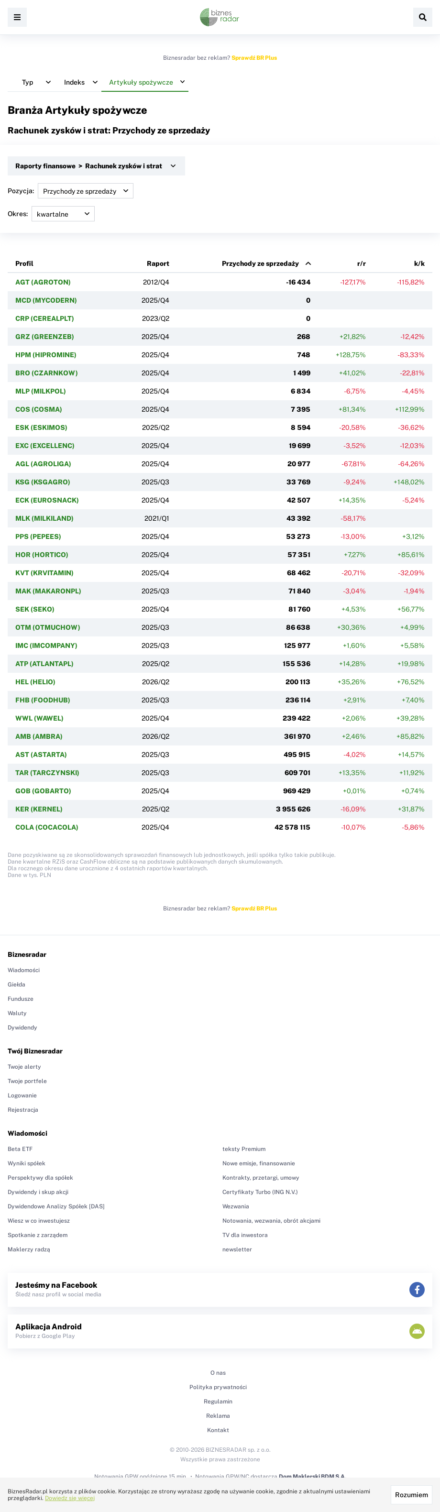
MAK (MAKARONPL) (48, 591)
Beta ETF (20, 1149)
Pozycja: (70, 190)
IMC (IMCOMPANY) (46, 645)
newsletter (237, 1249)
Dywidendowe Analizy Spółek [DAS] (56, 1206)
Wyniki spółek (26, 1163)
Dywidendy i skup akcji (38, 1192)
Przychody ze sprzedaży (260, 263)
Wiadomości (24, 970)
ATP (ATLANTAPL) (44, 664)
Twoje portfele (27, 1081)
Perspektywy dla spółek (40, 1177)
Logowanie (22, 1095)
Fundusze (20, 999)
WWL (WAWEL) (39, 718)
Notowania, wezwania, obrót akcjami (271, 1220)
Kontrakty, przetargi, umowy (260, 1177)
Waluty (17, 1013)
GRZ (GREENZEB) (44, 336)
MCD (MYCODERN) (46, 300)
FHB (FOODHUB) (42, 700)
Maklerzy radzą (29, 1249)
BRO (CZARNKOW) (46, 373)
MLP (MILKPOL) (40, 391)
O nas (218, 1373)
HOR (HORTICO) (41, 555)
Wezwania (235, 1206)
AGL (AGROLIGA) (43, 464)
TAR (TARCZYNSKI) (47, 773)
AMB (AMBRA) (39, 736)
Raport (158, 263)
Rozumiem (411, 1495)
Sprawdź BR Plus (254, 58)
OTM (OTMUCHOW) (47, 627)
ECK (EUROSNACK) (47, 500)
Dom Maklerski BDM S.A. (312, 1476)
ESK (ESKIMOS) (41, 427)
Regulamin (218, 1401)
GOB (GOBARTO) (43, 791)
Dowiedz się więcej (70, 1498)
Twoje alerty (24, 1066)
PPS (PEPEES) (38, 536)
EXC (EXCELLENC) (45, 445)
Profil (24, 263)
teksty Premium (243, 1149)
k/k (419, 263)
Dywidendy (22, 1027)
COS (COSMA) (38, 409)
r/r (361, 263)
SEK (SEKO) (35, 609)
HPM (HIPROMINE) (46, 355)
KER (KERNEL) (39, 809)
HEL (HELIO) (35, 682)
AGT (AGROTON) (43, 282)
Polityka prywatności (218, 1387)
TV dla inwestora (245, 1235)
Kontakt (218, 1430)
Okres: (51, 213)
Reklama (218, 1416)
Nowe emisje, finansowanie (258, 1163)
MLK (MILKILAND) (44, 518)
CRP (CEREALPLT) (44, 318)
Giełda (16, 984)
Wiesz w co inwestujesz (39, 1220)
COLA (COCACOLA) (46, 827)
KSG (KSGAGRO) (42, 482)
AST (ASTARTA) (41, 754)
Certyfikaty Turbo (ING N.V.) (260, 1192)
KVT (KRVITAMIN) (44, 573)
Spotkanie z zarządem (37, 1235)
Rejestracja (23, 1110)
